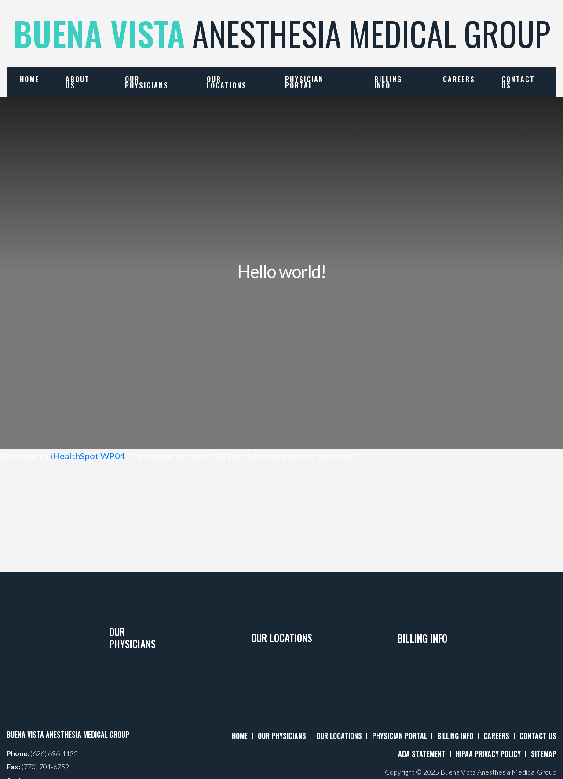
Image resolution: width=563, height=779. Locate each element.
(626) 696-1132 (54, 753)
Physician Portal (304, 82)
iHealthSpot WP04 (87, 455)
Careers (459, 79)
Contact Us (518, 82)
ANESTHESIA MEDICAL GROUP (281, 33)
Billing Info (388, 82)
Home (29, 79)
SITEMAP (543, 754)
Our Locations (227, 82)
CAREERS (496, 736)
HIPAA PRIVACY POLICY (488, 754)
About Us (78, 82)
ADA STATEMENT (422, 754)
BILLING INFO (455, 736)
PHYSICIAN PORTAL (399, 736)
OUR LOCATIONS (339, 736)
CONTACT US (537, 736)
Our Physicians (146, 82)
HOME (240, 736)
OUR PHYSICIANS (282, 736)
